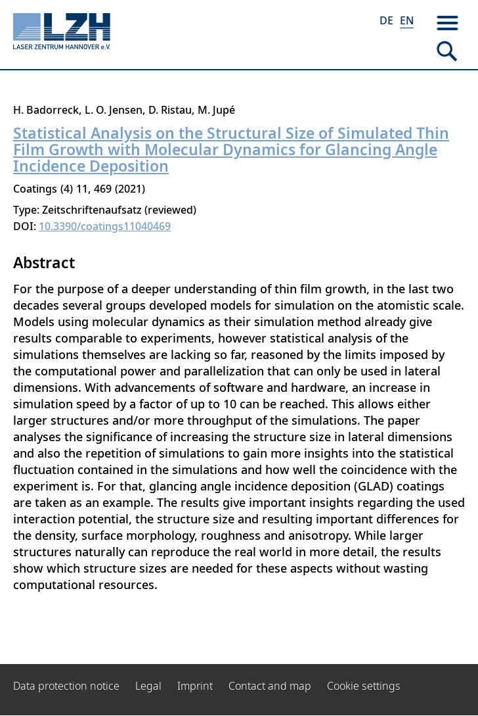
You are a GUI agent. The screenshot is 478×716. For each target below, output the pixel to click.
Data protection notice (66, 686)
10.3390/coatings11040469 (105, 226)
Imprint (195, 686)
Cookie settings (364, 686)
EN (407, 20)
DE (386, 20)
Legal (148, 686)
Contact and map (269, 686)
